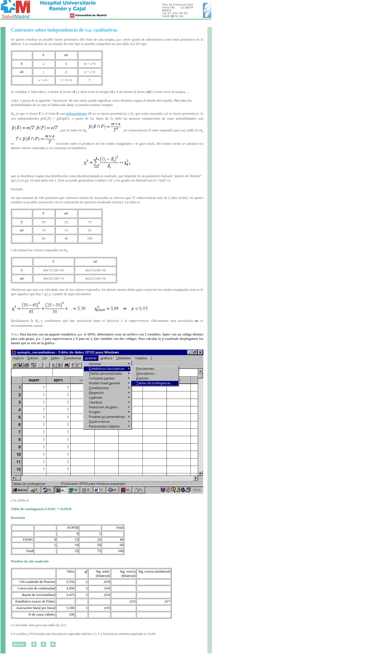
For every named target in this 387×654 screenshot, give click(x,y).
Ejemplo (17, 189)
